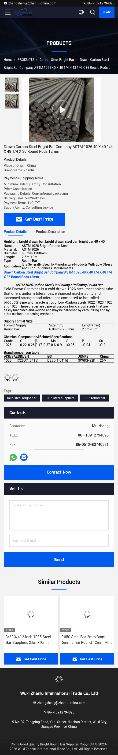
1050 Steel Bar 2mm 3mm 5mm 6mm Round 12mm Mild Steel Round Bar (87, 640)
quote (107, 12)
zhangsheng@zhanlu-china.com (30, 3)
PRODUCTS (26, 60)
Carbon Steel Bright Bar (57, 60)
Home (8, 60)
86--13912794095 (98, 3)
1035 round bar (94, 398)
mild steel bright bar (22, 398)
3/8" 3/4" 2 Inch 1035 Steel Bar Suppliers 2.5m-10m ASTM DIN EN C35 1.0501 (28, 640)
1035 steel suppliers (59, 398)
